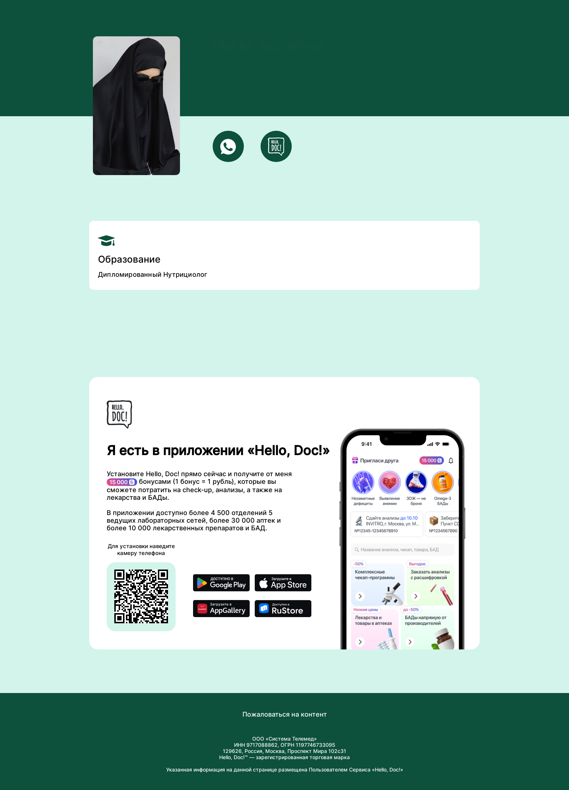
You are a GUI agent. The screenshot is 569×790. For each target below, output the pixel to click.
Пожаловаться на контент (284, 714)
